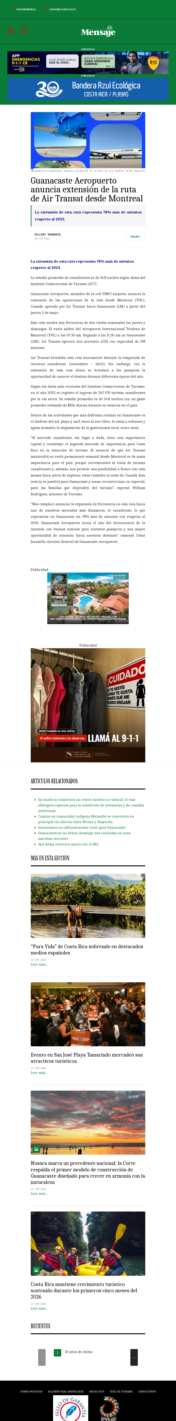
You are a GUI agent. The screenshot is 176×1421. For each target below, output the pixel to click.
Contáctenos (147, 1391)
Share (134, 236)
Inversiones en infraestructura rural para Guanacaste (81, 827)
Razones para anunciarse (66, 1391)
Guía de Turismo (121, 1391)
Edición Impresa (23, 9)
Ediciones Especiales (60, 9)
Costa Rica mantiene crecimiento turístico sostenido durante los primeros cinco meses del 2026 (84, 1290)
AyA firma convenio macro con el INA (68, 844)
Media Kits (96, 1391)
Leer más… (39, 964)
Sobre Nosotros (31, 1391)
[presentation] (42, 1357)
